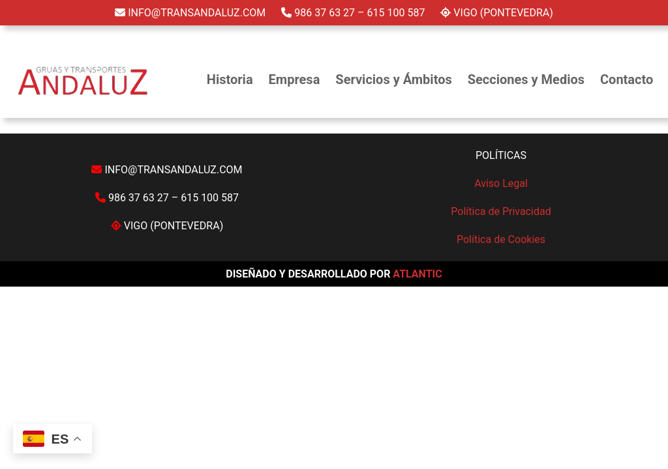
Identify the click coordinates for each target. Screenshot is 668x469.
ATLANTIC (417, 274)
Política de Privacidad (501, 211)
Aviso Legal (501, 183)
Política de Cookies (501, 239)
